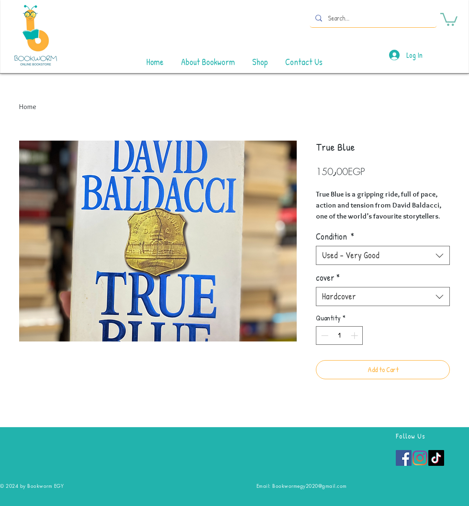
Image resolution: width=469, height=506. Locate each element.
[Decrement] (323, 335)
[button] (449, 18)
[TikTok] (436, 458)
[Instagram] (420, 458)
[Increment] (355, 335)
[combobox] (383, 255)
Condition (335, 236)
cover (328, 278)
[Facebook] (404, 458)
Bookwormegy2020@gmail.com (309, 485)
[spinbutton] (339, 335)
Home (27, 106)
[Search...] (372, 18)
